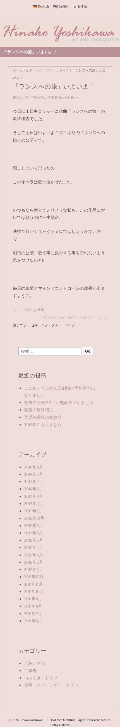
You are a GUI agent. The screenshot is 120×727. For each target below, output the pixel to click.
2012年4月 (33, 547)
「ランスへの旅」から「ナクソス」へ (70, 317)
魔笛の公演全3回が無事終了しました (58, 402)
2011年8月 (33, 606)
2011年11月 (33, 584)
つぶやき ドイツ (40, 677)
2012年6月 (33, 540)
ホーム (18, 70)
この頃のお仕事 (31, 310)
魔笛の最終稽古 (38, 409)
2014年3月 (33, 474)
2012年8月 (33, 532)
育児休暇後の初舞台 (43, 417)
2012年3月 (33, 555)
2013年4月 (33, 503)
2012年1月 (33, 569)
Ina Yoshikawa (69, 97)
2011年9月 (33, 598)
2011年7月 (33, 613)
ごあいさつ (34, 663)
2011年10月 (34, 591)
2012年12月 (34, 518)
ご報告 (30, 670)
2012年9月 (33, 525)
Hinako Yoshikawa (31, 720)
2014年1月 (33, 488)
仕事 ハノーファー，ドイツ (47, 70)
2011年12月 (34, 576)
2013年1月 (33, 510)
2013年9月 (33, 496)
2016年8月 (33, 467)
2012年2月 (33, 562)
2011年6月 (33, 620)
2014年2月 (33, 481)
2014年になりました (43, 424)
